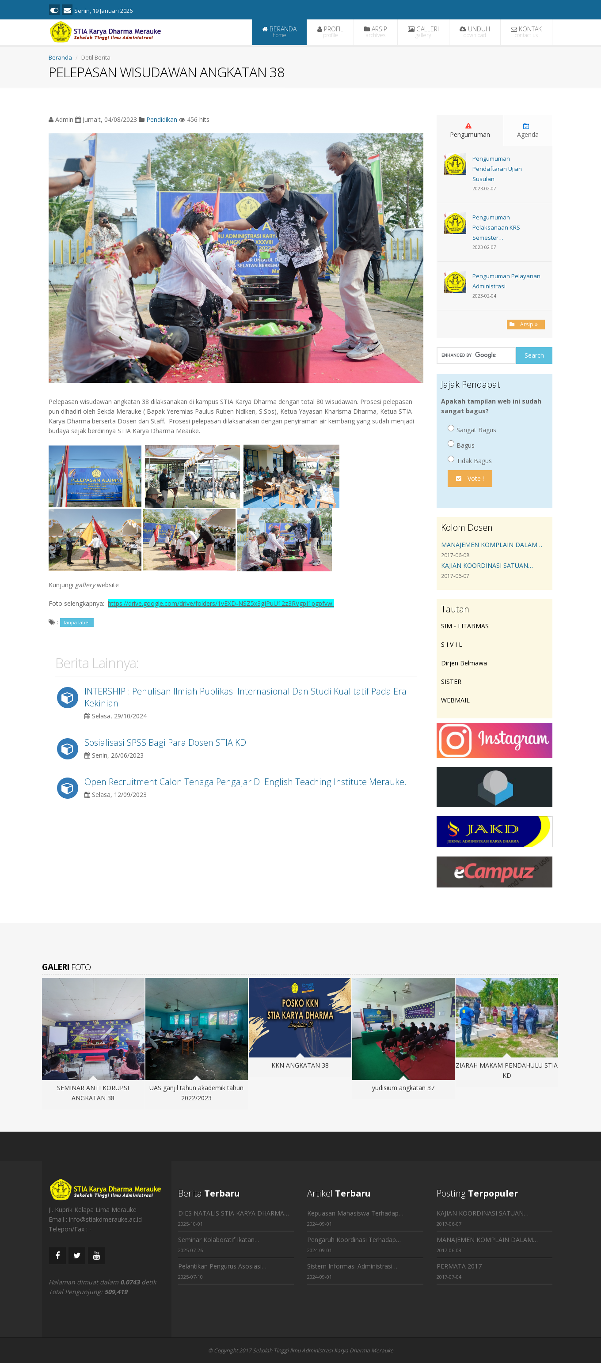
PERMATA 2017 (459, 1266)
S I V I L (451, 644)
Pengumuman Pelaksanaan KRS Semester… (496, 227)
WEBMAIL (455, 700)
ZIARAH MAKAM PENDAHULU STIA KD (507, 1070)
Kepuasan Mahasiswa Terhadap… (355, 1213)
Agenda (528, 131)
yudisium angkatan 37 (403, 1088)
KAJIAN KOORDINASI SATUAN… (487, 565)
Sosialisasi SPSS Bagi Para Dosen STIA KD (165, 742)
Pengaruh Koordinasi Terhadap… (354, 1239)
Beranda (60, 57)
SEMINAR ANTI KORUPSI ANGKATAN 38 (93, 1093)
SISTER (451, 681)
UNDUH (475, 32)
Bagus (461, 444)
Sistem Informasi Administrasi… (352, 1266)
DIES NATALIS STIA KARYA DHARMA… (233, 1213)
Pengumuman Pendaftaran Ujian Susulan (497, 169)
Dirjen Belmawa (464, 663)
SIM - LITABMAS (465, 626)
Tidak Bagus (470, 460)
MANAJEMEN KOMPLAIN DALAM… (491, 544)
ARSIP (375, 32)
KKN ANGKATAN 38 (300, 1065)
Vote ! (470, 478)
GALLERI (423, 32)
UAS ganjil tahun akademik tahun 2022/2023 (196, 1093)
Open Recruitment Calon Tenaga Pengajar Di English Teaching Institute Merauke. (245, 782)
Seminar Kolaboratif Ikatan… (218, 1239)
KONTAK (526, 32)
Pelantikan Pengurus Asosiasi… (222, 1266)
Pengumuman (470, 131)
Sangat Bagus (472, 429)
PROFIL (330, 32)
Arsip (526, 324)
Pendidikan (161, 119)
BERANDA (279, 32)
